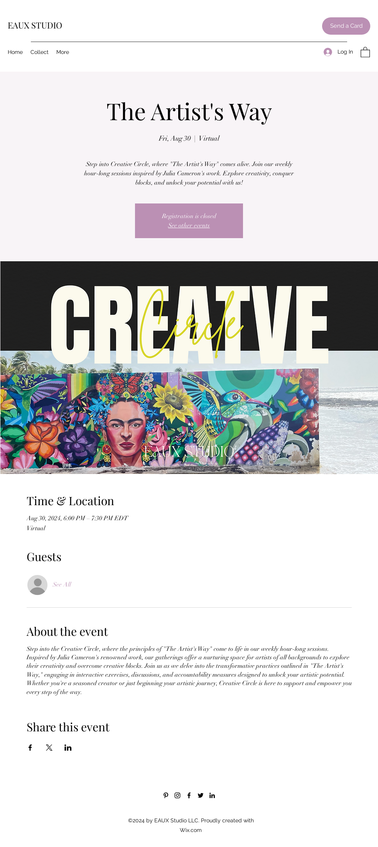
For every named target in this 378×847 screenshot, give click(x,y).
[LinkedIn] (212, 795)
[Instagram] (177, 795)
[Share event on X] (49, 747)
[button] (365, 51)
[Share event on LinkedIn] (68, 747)
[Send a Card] (346, 26)
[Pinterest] (166, 795)
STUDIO (46, 25)
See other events (189, 225)
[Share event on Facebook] (30, 747)
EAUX (19, 25)
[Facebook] (189, 795)
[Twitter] (200, 795)
